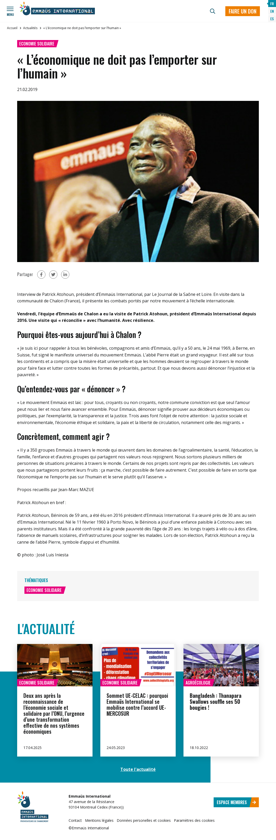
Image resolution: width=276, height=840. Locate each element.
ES (272, 18)
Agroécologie (198, 683)
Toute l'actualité (138, 769)
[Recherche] (213, 11)
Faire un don (243, 11)
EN (272, 11)
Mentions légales (99, 820)
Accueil (12, 28)
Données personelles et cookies (144, 820)
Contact (75, 820)
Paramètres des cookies (194, 820)
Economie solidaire (36, 44)
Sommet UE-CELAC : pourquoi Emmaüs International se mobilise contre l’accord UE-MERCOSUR (137, 704)
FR (272, 3)
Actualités (30, 28)
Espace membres (236, 802)
